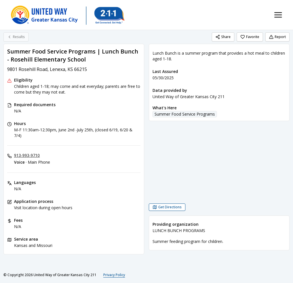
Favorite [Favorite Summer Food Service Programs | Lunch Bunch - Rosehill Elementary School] (249, 36)
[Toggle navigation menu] (278, 14)
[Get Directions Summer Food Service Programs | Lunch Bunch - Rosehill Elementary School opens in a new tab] (167, 207)
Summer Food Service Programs (185, 114)
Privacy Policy (114, 274)
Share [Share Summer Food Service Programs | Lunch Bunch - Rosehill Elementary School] (223, 36)
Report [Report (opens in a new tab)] (277, 36)
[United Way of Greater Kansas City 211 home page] (67, 14)
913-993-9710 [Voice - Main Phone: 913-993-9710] (27, 155)
